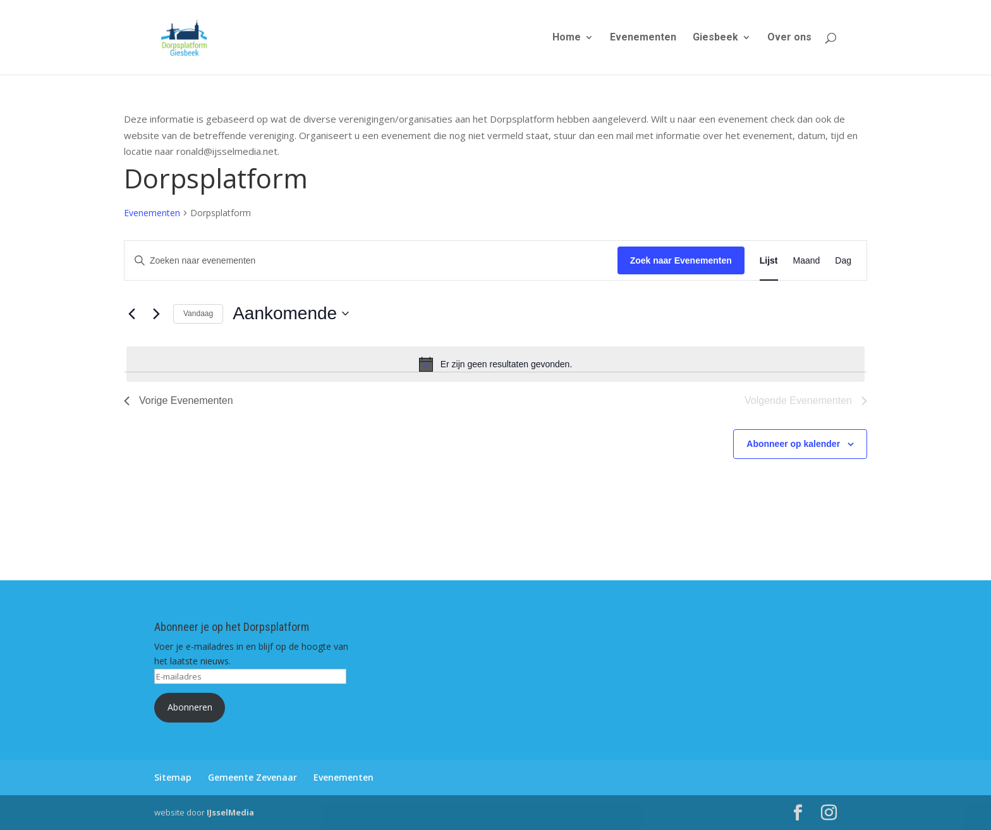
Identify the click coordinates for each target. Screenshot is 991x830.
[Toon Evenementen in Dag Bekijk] (843, 261)
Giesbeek (715, 38)
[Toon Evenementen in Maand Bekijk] (806, 261)
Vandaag (198, 313)
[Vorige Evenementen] (131, 313)
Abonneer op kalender (793, 444)
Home (566, 38)
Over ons (789, 38)
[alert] (495, 364)
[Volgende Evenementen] (156, 313)
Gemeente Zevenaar (252, 777)
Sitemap (173, 777)
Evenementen (643, 38)
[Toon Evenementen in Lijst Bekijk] (769, 261)
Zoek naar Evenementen (681, 260)
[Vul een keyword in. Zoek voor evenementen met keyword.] (371, 261)
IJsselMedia (230, 812)
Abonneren (189, 707)
